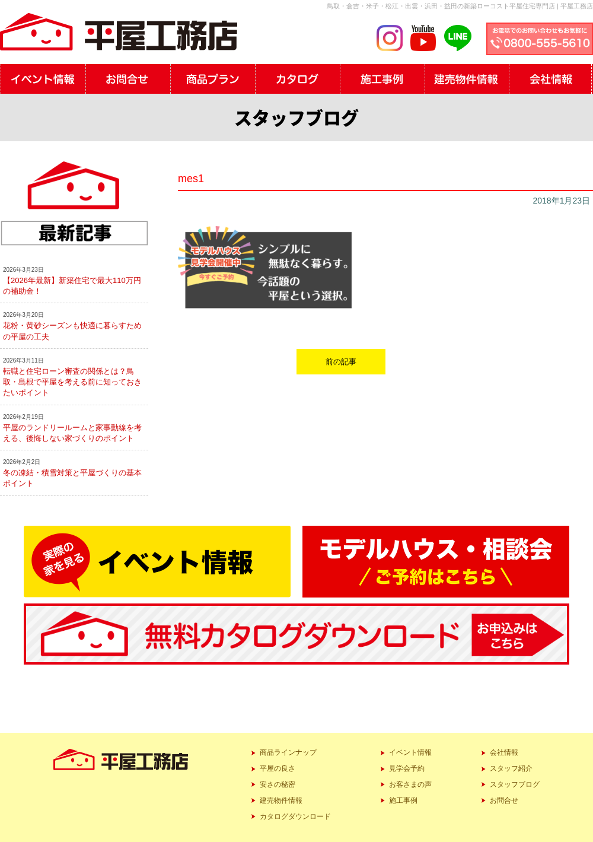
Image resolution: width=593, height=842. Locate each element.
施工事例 (403, 800)
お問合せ (504, 800)
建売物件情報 (281, 800)
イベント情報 (410, 752)
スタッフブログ (515, 784)
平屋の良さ (277, 768)
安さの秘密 (277, 784)
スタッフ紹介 (511, 768)
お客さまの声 (410, 784)
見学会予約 (407, 768)
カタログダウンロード (295, 816)
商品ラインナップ (288, 752)
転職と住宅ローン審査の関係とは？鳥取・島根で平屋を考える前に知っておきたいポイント (72, 382)
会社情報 (504, 752)
